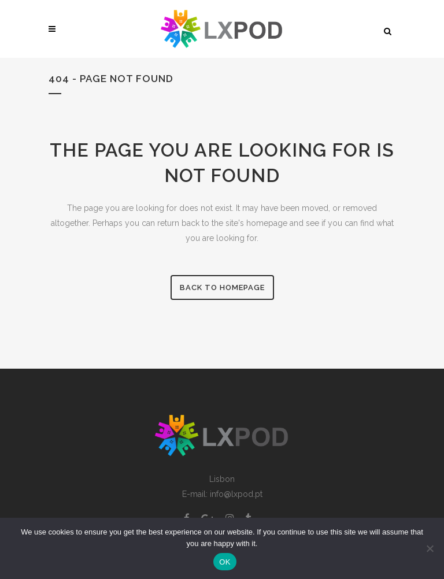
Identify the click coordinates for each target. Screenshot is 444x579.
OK (224, 562)
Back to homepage (222, 287)
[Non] (429, 548)
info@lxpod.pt (236, 494)
